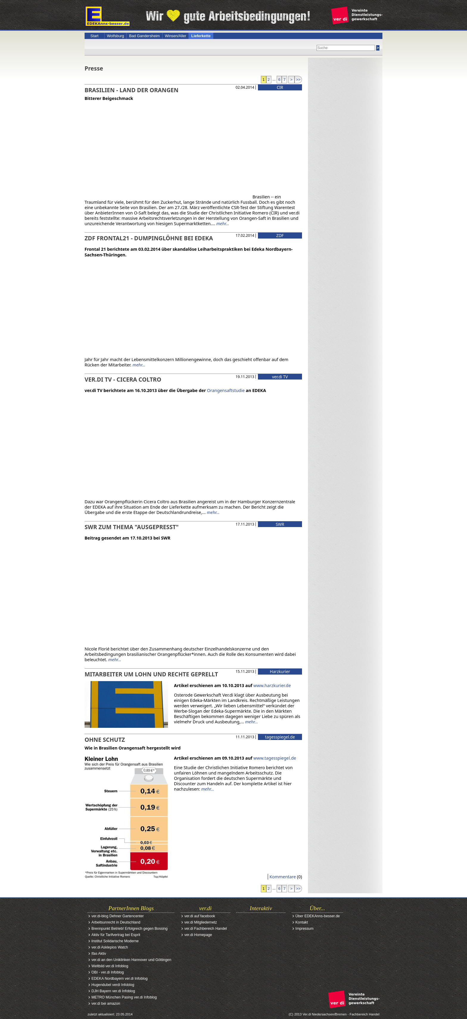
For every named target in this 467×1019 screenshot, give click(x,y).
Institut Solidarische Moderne (115, 941)
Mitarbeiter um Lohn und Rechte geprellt (151, 674)
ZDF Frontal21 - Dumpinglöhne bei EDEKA (149, 238)
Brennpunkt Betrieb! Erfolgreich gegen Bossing (129, 928)
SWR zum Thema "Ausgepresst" (132, 527)
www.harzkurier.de (272, 685)
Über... (317, 908)
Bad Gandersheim (144, 36)
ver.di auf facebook (199, 916)
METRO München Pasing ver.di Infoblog (124, 997)
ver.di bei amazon (105, 1003)
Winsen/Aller (175, 36)
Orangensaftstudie (226, 390)
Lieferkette (201, 36)
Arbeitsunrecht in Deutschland (115, 922)
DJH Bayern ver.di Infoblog (113, 991)
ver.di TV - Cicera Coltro (123, 379)
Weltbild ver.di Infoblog (109, 966)
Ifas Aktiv (98, 953)
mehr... (222, 223)
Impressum (304, 928)
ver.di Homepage (198, 935)
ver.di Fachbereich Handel (205, 928)
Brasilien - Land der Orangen (131, 90)
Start (94, 36)
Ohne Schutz (105, 740)
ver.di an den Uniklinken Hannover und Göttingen (131, 960)
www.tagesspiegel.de (274, 758)
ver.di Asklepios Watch (109, 947)
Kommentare (283, 877)
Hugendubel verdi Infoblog (112, 985)
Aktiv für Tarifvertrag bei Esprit (115, 935)
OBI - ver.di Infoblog (107, 972)
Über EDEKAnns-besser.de (317, 916)
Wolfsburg (115, 36)
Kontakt (301, 922)
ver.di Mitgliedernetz (200, 922)
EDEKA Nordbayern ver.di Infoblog (119, 978)
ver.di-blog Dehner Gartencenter (117, 916)
